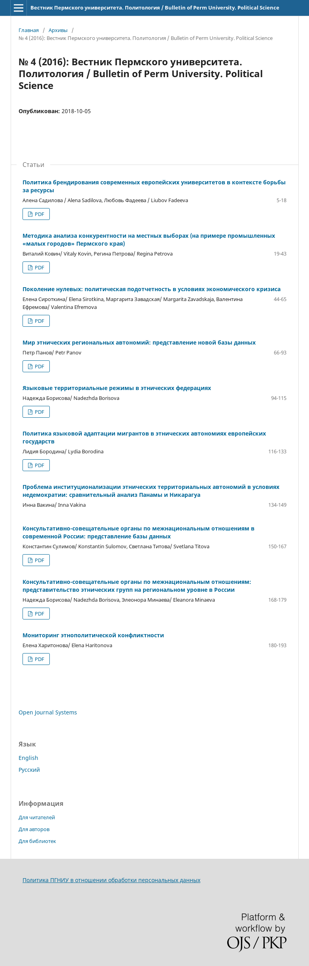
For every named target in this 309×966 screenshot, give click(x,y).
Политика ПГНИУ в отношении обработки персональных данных (111, 880)
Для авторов (34, 829)
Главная (29, 30)
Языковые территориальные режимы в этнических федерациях (117, 388)
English (28, 757)
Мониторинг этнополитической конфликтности (93, 635)
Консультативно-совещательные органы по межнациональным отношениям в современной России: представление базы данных (138, 532)
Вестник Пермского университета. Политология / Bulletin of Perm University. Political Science (154, 7)
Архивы (58, 30)
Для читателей (37, 817)
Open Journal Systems (48, 712)
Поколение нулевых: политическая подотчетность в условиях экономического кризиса (152, 289)
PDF (39, 214)
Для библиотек (37, 841)
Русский (29, 769)
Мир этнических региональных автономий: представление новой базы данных (139, 342)
